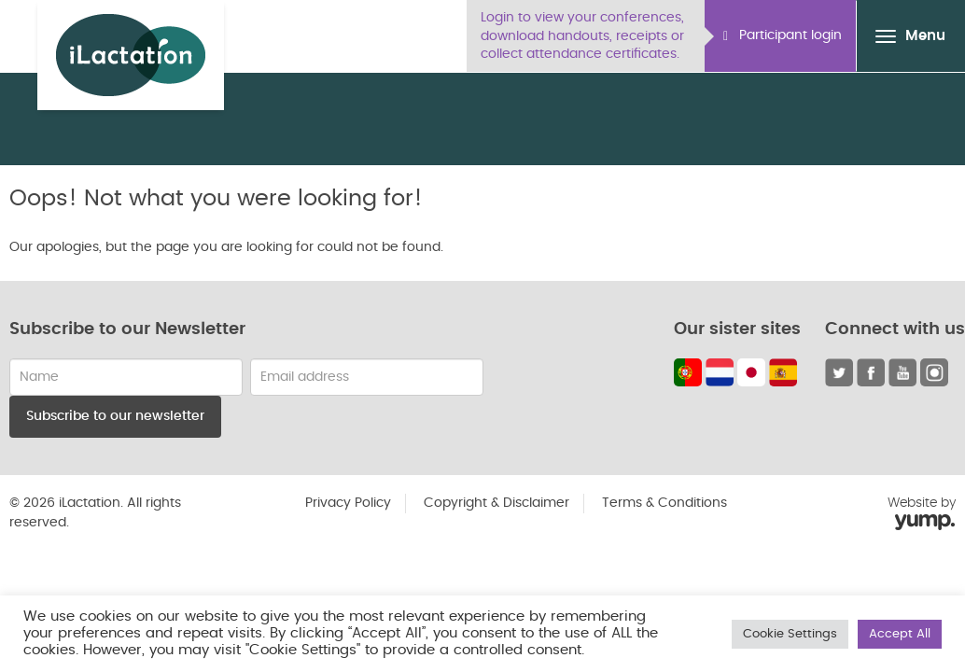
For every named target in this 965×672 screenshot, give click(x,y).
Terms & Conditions (664, 503)
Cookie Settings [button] (790, 634)
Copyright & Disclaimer (496, 503)
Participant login (782, 36)
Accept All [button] (899, 634)
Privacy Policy (348, 503)
